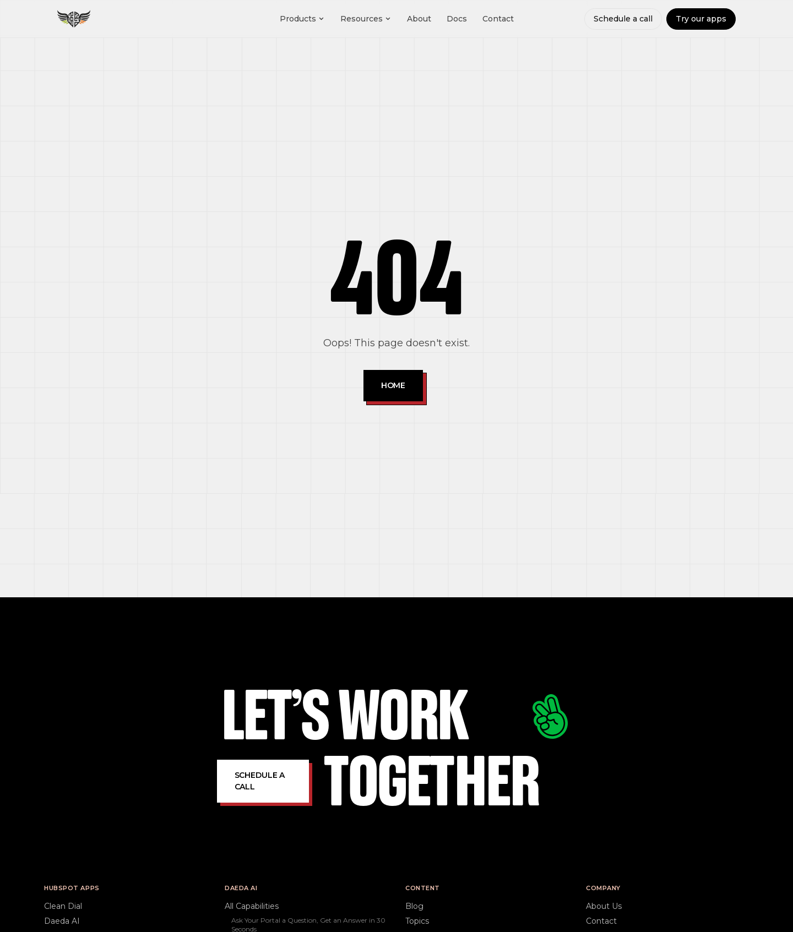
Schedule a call (623, 19)
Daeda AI (62, 921)
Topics (417, 921)
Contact (498, 19)
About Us (604, 906)
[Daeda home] (73, 19)
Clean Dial (63, 906)
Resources (366, 19)
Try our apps (701, 19)
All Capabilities (252, 906)
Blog (414, 906)
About (419, 19)
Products (302, 19)
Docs (457, 19)
